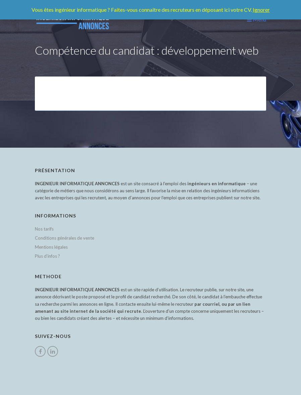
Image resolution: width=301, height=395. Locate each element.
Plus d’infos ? (47, 256)
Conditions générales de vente (64, 238)
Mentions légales (51, 247)
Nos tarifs (44, 229)
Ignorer (261, 9)
